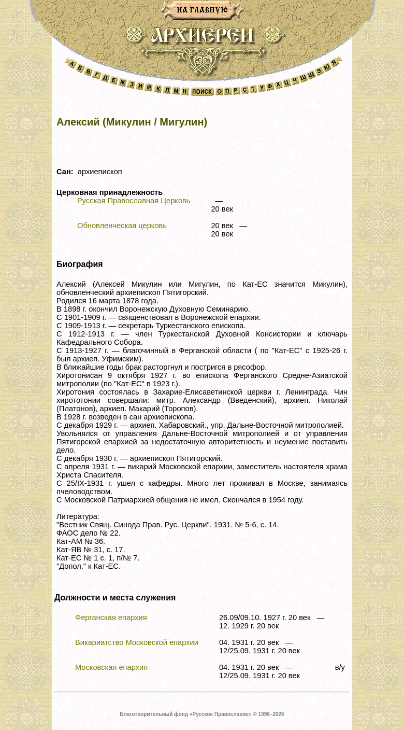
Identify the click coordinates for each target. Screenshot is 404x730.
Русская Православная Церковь (133, 200)
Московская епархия (111, 667)
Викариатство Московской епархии (136, 642)
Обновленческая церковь (122, 225)
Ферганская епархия (111, 617)
